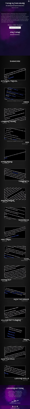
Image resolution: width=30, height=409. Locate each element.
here (15, 141)
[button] (15, 28)
